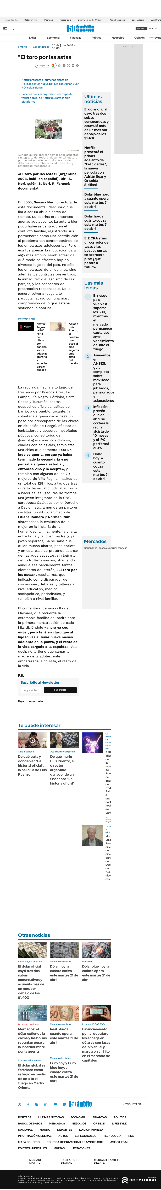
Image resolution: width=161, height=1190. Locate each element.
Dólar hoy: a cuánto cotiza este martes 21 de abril (96, 222)
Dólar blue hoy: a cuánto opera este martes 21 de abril (96, 200)
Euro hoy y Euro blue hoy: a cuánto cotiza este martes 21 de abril (64, 1072)
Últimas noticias (51, 1117)
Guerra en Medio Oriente (90, 20)
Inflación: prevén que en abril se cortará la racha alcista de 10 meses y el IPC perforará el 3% (101, 427)
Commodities (110, 548)
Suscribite (60, 690)
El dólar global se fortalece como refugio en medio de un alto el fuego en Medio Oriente (32, 1076)
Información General (35, 1136)
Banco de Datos (30, 1123)
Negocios (118, 37)
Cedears (122, 548)
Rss (131, 1136)
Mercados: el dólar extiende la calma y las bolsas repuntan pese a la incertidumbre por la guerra (32, 1040)
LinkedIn (45, 1104)
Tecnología (112, 1136)
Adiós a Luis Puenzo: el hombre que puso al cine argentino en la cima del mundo (75, 343)
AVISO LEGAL (119, 1142)
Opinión (139, 37)
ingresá (153, 28)
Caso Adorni (138, 20)
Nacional (25, 1130)
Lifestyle (119, 1123)
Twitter (19, 1104)
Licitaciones (80, 1148)
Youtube (55, 1104)
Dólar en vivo (30, 20)
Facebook (28, 1104)
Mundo (45, 1130)
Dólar (32, 37)
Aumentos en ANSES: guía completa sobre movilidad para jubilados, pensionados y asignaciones (104, 378)
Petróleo (48, 20)
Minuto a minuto (30, 1024)
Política (96, 37)
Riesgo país (65, 20)
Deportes (64, 1130)
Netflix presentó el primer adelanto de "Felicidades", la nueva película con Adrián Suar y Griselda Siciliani (50, 83)
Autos (63, 1136)
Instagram (36, 1104)
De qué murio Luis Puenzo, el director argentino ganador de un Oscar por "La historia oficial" (62, 770)
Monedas (89, 548)
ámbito (22, 46)
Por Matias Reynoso (110, 819)
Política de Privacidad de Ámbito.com (75, 1142)
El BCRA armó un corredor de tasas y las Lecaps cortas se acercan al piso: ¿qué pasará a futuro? (96, 252)
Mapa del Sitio (29, 1142)
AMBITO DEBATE (107, 1161)
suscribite (142, 28)
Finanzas (75, 37)
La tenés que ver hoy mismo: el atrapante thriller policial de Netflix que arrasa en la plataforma (47, 98)
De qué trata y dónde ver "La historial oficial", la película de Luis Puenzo (32, 765)
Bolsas (99, 548)
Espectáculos (41, 46)
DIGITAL (36, 1161)
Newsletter (153, 37)
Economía (53, 37)
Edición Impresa (91, 1130)
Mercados (57, 1123)
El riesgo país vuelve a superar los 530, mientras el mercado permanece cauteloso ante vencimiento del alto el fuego (103, 322)
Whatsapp (64, 1104)
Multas (59, 1148)
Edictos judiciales (32, 1148)
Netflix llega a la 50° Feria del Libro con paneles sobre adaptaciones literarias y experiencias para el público (45, 347)
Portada (24, 1117)
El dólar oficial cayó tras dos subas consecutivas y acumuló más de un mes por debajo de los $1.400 (96, 123)
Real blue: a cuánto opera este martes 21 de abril (64, 1036)
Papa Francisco (117, 20)
